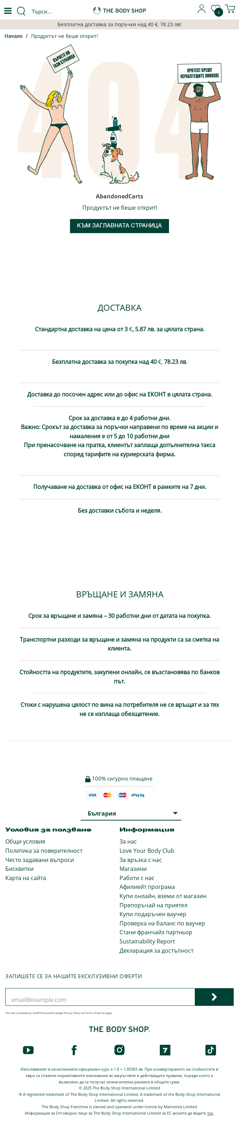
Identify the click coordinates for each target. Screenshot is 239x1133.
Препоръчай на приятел (153, 905)
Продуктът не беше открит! (64, 36)
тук (210, 1113)
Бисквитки (19, 869)
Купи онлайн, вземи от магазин (162, 896)
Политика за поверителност (43, 851)
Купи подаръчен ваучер (152, 914)
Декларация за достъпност (156, 950)
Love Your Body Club (146, 851)
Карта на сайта (25, 878)
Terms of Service (95, 1013)
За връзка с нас (140, 860)
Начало (14, 36)
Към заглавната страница (119, 226)
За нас (128, 841)
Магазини (133, 869)
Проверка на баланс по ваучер (162, 923)
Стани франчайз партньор (155, 932)
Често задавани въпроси (39, 860)
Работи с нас (137, 878)
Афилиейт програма (147, 887)
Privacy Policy (72, 1013)
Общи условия (25, 841)
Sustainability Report (147, 941)
